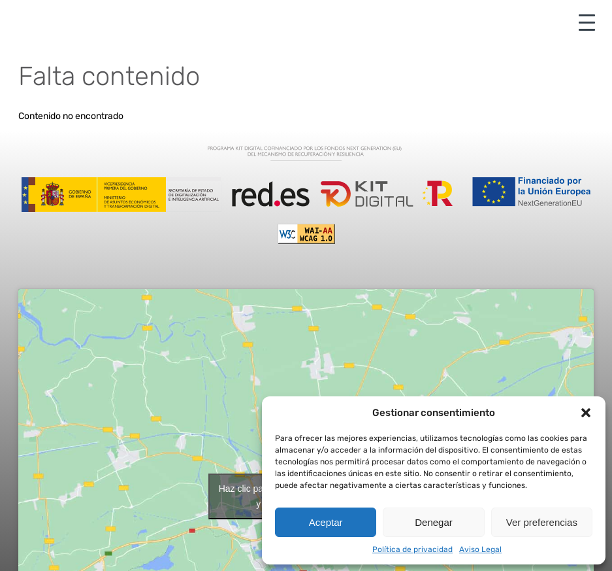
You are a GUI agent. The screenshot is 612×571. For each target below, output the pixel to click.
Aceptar (326, 522)
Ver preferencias (541, 522)
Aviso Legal (480, 549)
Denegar (434, 522)
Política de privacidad (412, 549)
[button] (585, 412)
